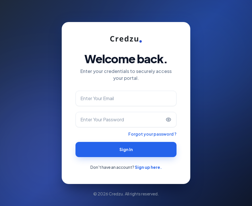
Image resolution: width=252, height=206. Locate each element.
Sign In (126, 149)
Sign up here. (148, 167)
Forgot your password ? (152, 133)
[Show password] (168, 119)
